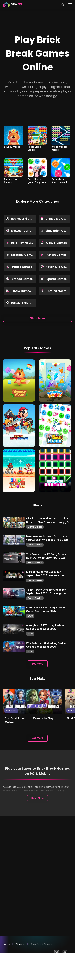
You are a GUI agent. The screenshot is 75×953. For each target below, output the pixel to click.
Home (6, 944)
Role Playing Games (21, 243)
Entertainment (53, 291)
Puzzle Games (19, 267)
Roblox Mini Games (21, 219)
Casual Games (53, 243)
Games (20, 944)
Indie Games (18, 291)
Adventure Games (55, 267)
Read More (37, 798)
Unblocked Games (55, 219)
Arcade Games (19, 279)
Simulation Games (55, 231)
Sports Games (53, 279)
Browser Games (19, 231)
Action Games (53, 255)
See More (37, 663)
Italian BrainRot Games (21, 303)
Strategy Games (20, 255)
